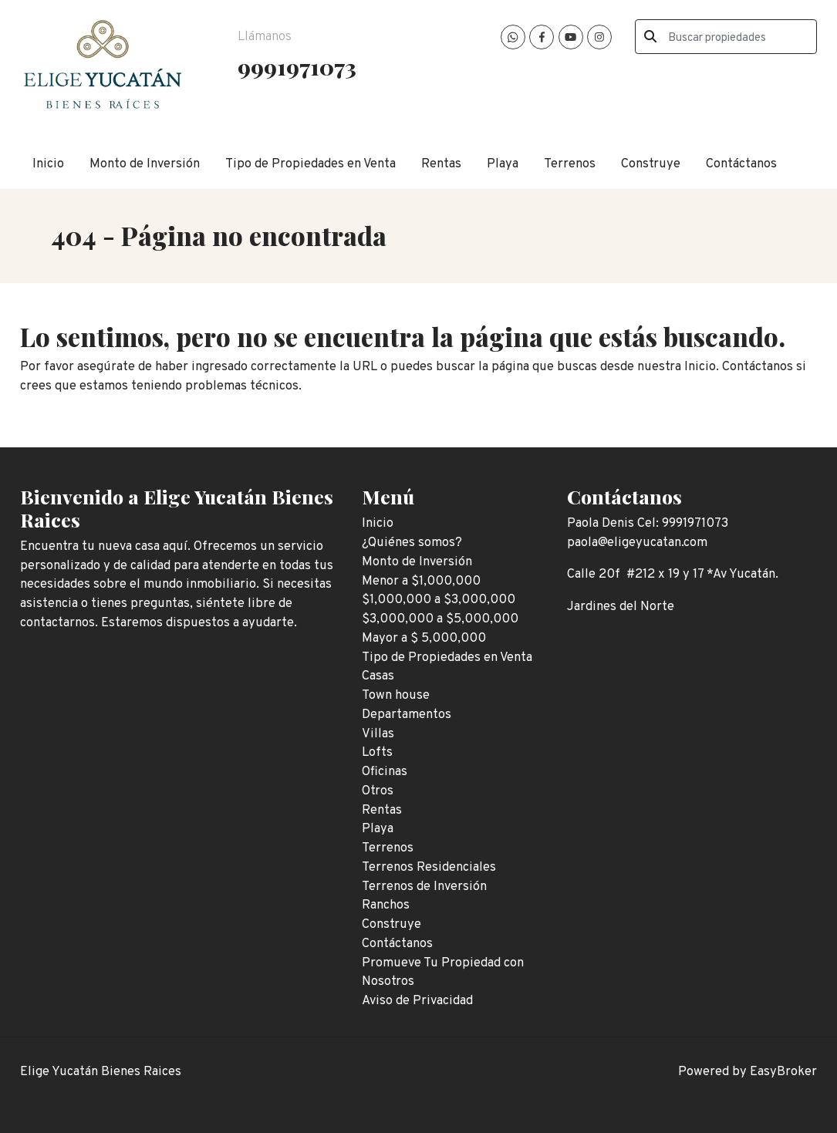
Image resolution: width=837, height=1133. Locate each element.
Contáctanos (741, 164)
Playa (502, 164)
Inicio (48, 164)
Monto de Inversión (144, 164)
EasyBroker (783, 1072)
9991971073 (297, 66)
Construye (650, 164)
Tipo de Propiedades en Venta (310, 164)
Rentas (441, 164)
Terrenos (570, 164)
